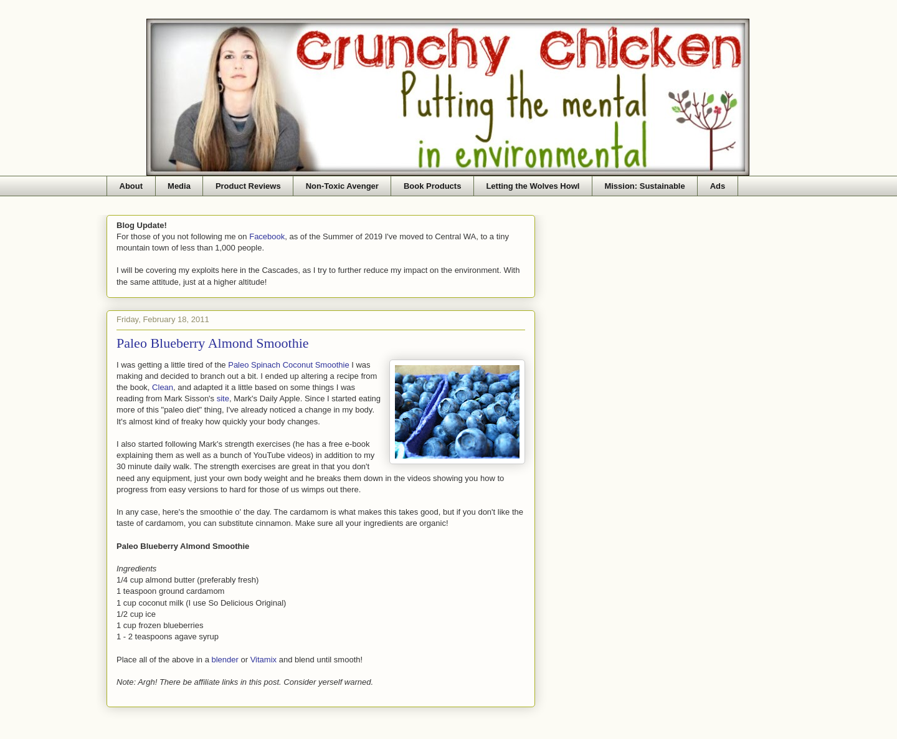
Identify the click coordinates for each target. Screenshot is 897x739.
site (223, 398)
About (131, 186)
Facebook (267, 236)
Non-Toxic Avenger (342, 186)
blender (225, 659)
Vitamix (263, 659)
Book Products (432, 186)
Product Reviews (248, 186)
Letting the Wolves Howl (532, 186)
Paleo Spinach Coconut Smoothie (288, 364)
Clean (162, 387)
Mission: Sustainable (644, 186)
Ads (718, 186)
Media (179, 186)
